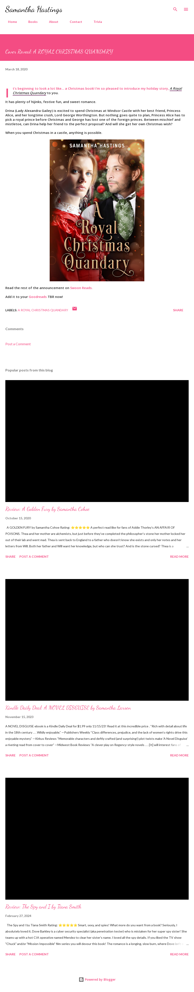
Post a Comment (18, 344)
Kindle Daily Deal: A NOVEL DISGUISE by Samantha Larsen (68, 707)
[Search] (175, 8)
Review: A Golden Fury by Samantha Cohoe (47, 509)
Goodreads (38, 296)
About (51, 22)
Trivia (95, 22)
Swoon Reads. (81, 288)
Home (9, 22)
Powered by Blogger (97, 979)
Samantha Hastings (33, 9)
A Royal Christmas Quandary (43, 310)
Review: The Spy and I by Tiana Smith (43, 906)
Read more (179, 556)
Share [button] (178, 310)
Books (30, 22)
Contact (73, 22)
